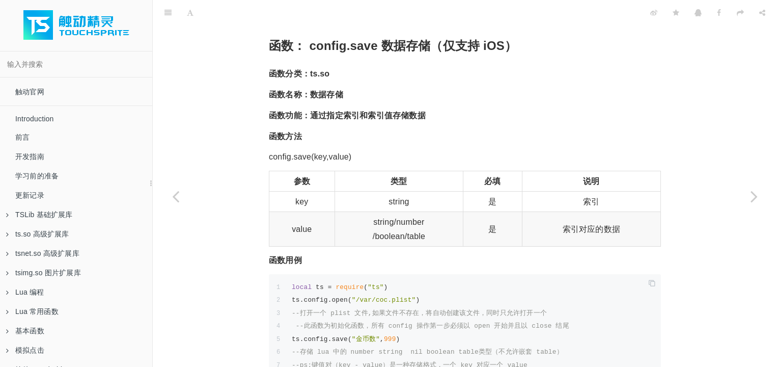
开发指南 (29, 156)
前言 (22, 137)
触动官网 (29, 92)
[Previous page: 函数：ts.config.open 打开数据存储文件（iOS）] (176, 196)
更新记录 (29, 195)
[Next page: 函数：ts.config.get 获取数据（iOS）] (754, 196)
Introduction (34, 119)
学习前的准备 (37, 176)
